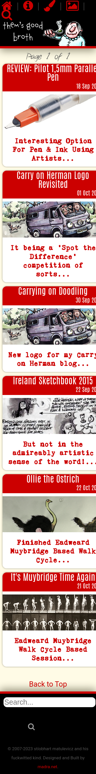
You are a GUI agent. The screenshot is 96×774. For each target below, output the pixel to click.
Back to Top (48, 684)
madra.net (47, 766)
